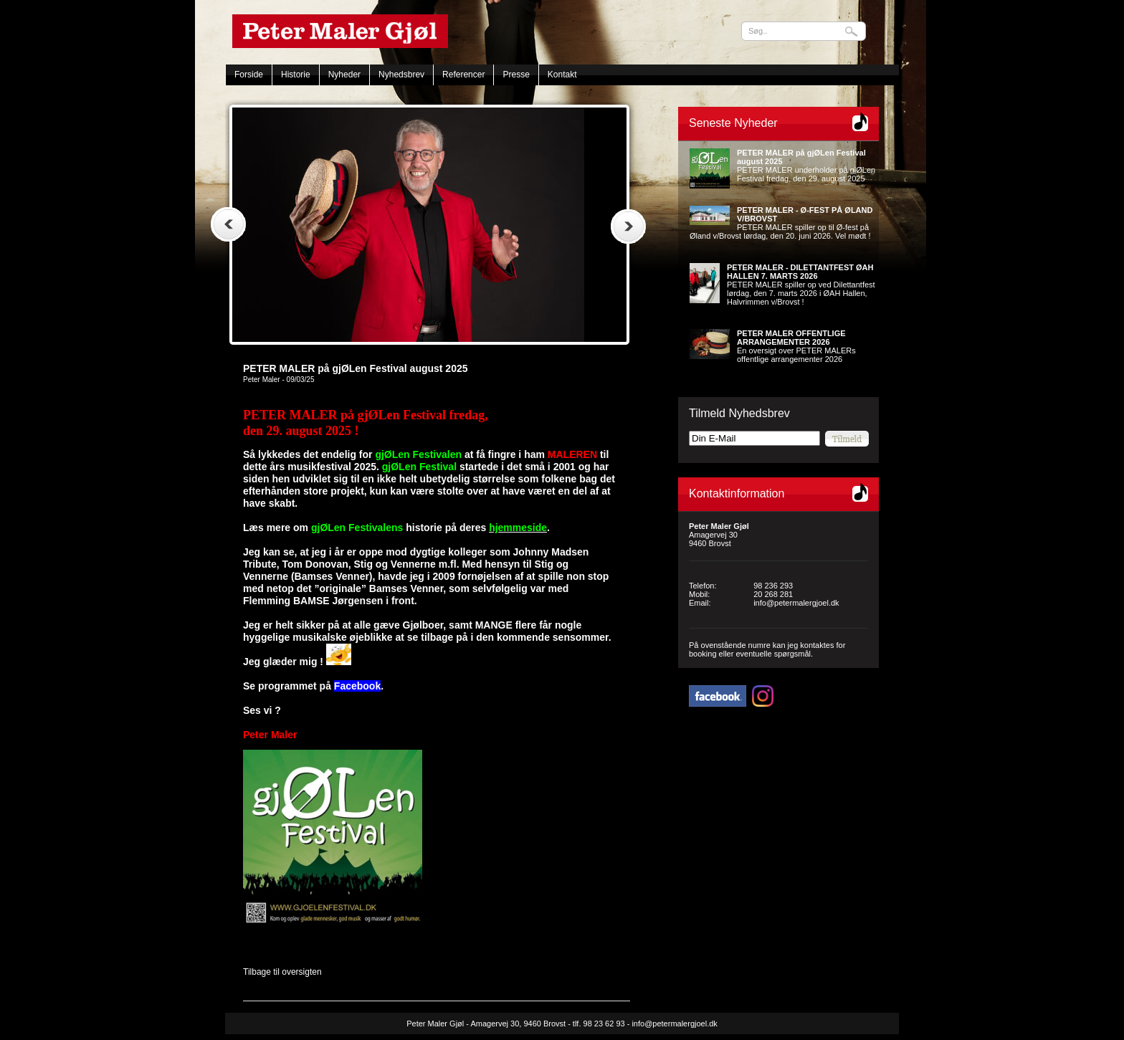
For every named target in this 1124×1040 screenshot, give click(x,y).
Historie (295, 75)
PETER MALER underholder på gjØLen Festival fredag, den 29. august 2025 (806, 165)
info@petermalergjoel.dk (796, 602)
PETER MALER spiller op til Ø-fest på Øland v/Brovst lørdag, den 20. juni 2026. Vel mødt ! (781, 223)
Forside (248, 75)
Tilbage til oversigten (282, 972)
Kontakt (562, 75)
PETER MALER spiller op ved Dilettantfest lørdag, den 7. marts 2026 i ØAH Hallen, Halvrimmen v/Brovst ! (801, 284)
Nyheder (344, 75)
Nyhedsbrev (401, 75)
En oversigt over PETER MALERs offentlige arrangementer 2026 (796, 346)
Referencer (463, 75)
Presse (516, 75)
